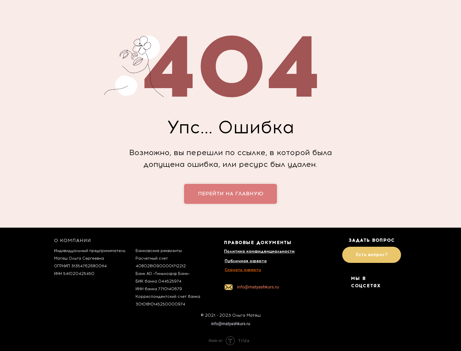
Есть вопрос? (372, 254)
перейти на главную (230, 193)
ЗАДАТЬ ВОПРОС (371, 240)
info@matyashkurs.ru (230, 323)
